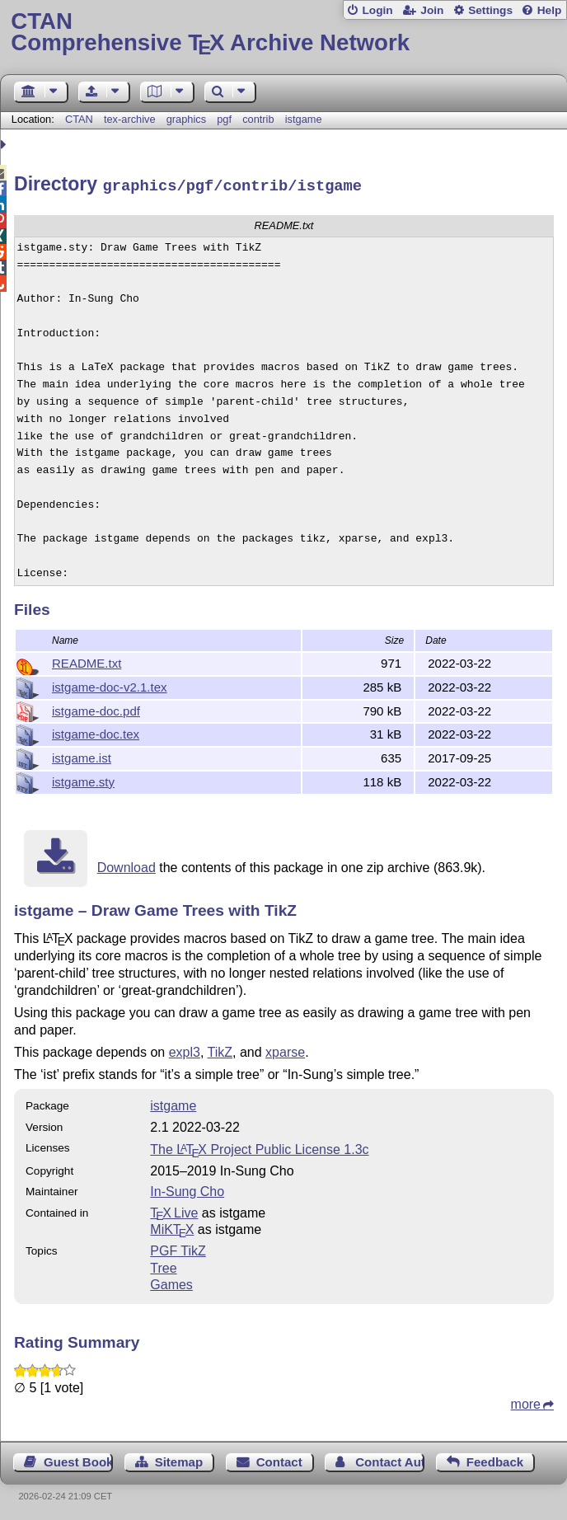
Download (126, 865)
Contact (279, 1459)
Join (431, 10)
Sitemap (179, 1459)
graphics (186, 119)
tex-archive (130, 119)
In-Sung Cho (187, 1189)
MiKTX (172, 1227)
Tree (163, 1266)
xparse (285, 1050)
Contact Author (389, 1459)
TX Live (174, 1210)
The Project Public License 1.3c (259, 1147)
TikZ (220, 1050)
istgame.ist (81, 755)
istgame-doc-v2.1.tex (109, 685)
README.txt (86, 661)
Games (171, 1282)
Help (549, 10)
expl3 (184, 1050)
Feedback (494, 1459)
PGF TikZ (178, 1248)
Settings (490, 10)
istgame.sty (83, 779)
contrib (258, 119)
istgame (303, 119)
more (526, 1402)
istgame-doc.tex (95, 732)
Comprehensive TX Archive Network (283, 32)
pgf (224, 119)
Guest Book (78, 1459)
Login (377, 10)
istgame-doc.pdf (96, 708)
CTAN (79, 119)
